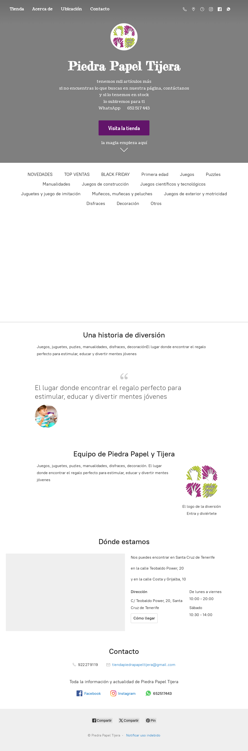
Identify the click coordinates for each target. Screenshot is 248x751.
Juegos (187, 174)
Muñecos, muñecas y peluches (122, 193)
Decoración (128, 203)
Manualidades (56, 184)
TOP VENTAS (77, 174)
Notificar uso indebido (143, 735)
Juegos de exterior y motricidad (195, 193)
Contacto (99, 9)
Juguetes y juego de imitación (50, 193)
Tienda (17, 9)
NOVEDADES (40, 174)
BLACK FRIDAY (115, 174)
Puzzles (213, 174)
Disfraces (95, 203)
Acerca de (42, 9)
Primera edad (154, 174)
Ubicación (71, 9)
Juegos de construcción (105, 184)
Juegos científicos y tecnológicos (173, 184)
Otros (156, 203)
